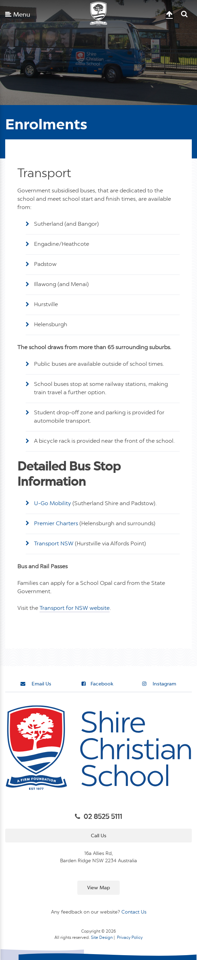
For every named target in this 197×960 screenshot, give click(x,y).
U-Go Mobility (52, 504)
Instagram (159, 683)
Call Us (98, 835)
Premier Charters (56, 524)
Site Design (102, 938)
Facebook (97, 683)
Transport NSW (54, 544)
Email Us (35, 683)
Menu (17, 14)
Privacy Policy (130, 938)
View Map (98, 887)
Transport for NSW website (75, 608)
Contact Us (133, 912)
